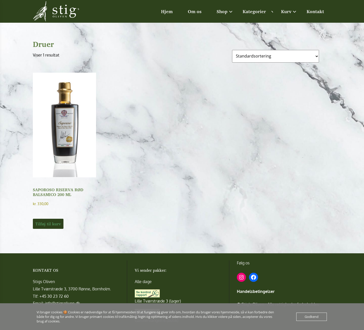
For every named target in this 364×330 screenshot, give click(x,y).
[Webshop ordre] (275, 56)
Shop (222, 11)
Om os (194, 11)
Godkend (311, 316)
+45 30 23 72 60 (54, 296)
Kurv (286, 11)
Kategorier (254, 11)
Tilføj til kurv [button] (48, 224)
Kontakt (315, 11)
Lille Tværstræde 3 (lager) (158, 301)
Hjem (167, 11)
